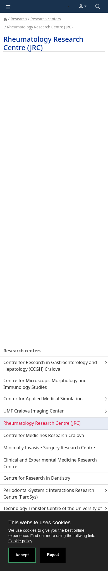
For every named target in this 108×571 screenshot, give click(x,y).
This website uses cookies (39, 522)
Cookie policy (20, 541)
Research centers (45, 18)
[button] (82, 6)
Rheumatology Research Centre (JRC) (40, 27)
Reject (53, 554)
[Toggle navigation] (8, 6)
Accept (22, 555)
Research (19, 18)
